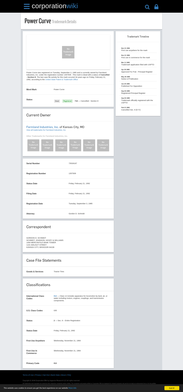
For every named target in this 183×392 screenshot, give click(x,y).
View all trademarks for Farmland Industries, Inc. (46, 130)
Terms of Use (28, 375)
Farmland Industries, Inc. (42, 127)
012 (55, 296)
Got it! (172, 388)
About (63, 375)
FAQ (69, 375)
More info (76, 388)
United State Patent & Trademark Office (61, 79)
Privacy (38, 375)
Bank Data (55, 375)
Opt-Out (46, 375)
